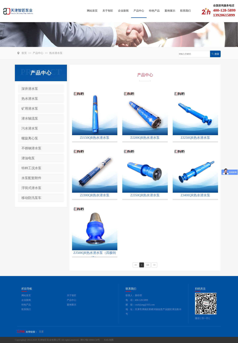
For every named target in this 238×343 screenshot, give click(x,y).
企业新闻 (123, 10)
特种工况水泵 (31, 168)
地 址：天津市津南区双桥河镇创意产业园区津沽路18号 (153, 311)
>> (154, 265)
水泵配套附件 (31, 178)
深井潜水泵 (29, 88)
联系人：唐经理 (134, 295)
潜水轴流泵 (29, 118)
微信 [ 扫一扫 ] (202, 318)
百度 (41, 331)
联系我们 (185, 10)
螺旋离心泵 (29, 138)
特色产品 (154, 10)
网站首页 (92, 10)
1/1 (147, 265)
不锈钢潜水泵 (31, 148)
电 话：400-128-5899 (137, 300)
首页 (24, 53)
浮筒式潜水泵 (31, 188)
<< (136, 265)
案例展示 (170, 10)
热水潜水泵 (55, 53)
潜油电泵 (28, 158)
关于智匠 (107, 10)
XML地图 (109, 340)
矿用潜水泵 (29, 108)
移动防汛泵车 (31, 198)
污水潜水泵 (29, 128)
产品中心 (139, 10)
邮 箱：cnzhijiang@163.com (140, 304)
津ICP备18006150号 (90, 340)
